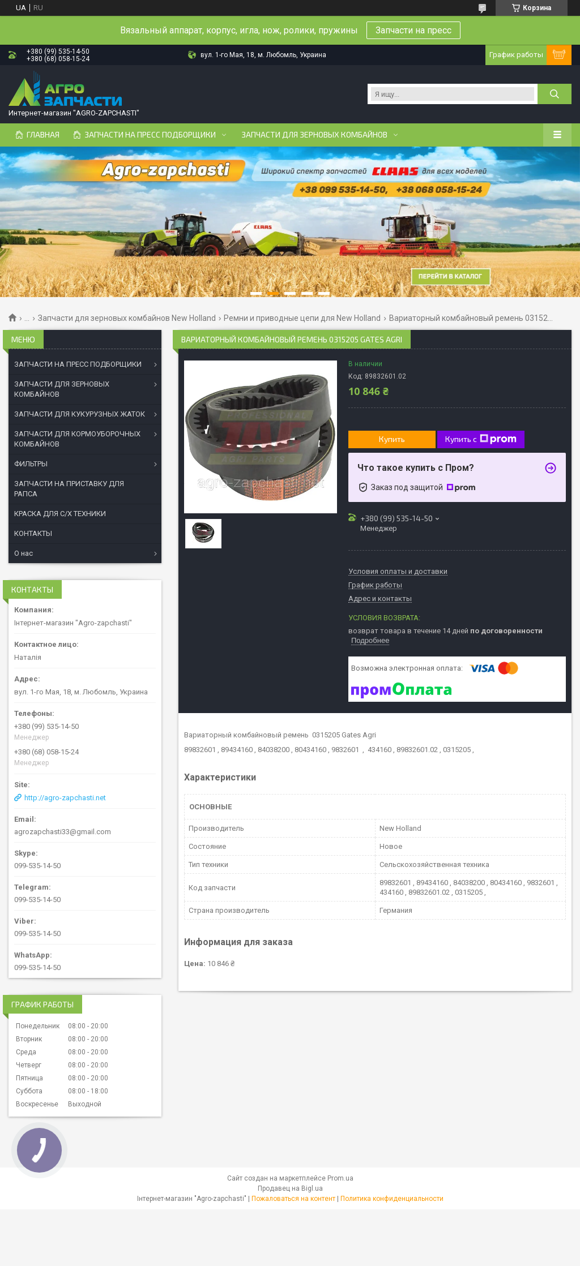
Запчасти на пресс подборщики (150, 135)
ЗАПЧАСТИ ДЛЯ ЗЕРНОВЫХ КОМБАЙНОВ (61, 389)
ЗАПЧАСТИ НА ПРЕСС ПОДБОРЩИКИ (78, 364)
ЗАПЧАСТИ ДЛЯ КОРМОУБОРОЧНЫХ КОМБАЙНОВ (77, 439)
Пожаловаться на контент (293, 1199)
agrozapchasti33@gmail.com (62, 831)
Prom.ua (340, 1178)
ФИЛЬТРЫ (31, 464)
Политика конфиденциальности (391, 1199)
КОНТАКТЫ (33, 533)
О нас (23, 553)
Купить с (481, 439)
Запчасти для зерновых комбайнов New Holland (127, 318)
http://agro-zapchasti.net (65, 797)
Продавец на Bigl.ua (290, 1188)
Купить (392, 439)
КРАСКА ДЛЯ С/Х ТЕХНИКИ (60, 513)
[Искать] (555, 94)
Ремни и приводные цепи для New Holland (302, 318)
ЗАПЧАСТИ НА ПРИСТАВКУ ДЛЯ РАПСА (69, 488)
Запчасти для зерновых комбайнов (314, 135)
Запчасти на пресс (413, 30)
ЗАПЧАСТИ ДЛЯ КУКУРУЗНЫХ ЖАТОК (79, 414)
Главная (43, 135)
